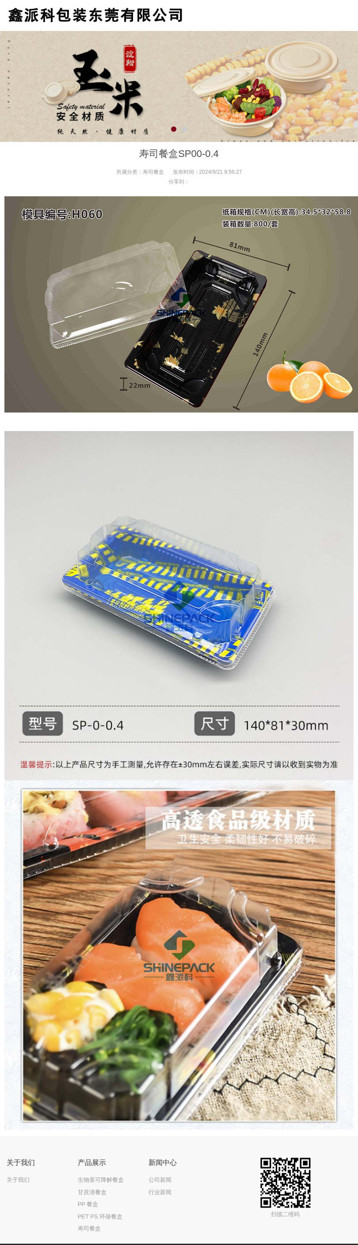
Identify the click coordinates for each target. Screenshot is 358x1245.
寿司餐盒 (153, 172)
